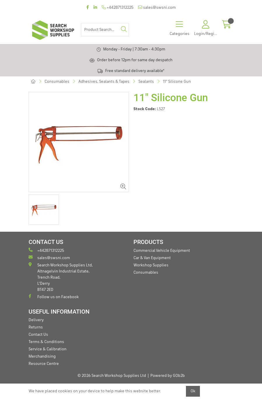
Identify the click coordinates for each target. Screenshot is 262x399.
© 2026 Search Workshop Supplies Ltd (112, 376)
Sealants (146, 82)
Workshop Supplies (150, 265)
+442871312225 (117, 7)
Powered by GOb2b (167, 376)
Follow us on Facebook (54, 296)
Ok (193, 391)
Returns (36, 327)
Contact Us (38, 335)
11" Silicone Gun (177, 82)
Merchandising (42, 356)
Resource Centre (44, 364)
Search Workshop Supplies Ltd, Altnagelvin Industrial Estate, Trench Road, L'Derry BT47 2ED (61, 277)
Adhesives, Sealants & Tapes (103, 82)
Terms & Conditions (46, 342)
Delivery (36, 320)
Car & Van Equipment (152, 258)
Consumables (57, 82)
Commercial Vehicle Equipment (161, 251)
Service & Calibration (47, 349)
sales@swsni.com (157, 7)
